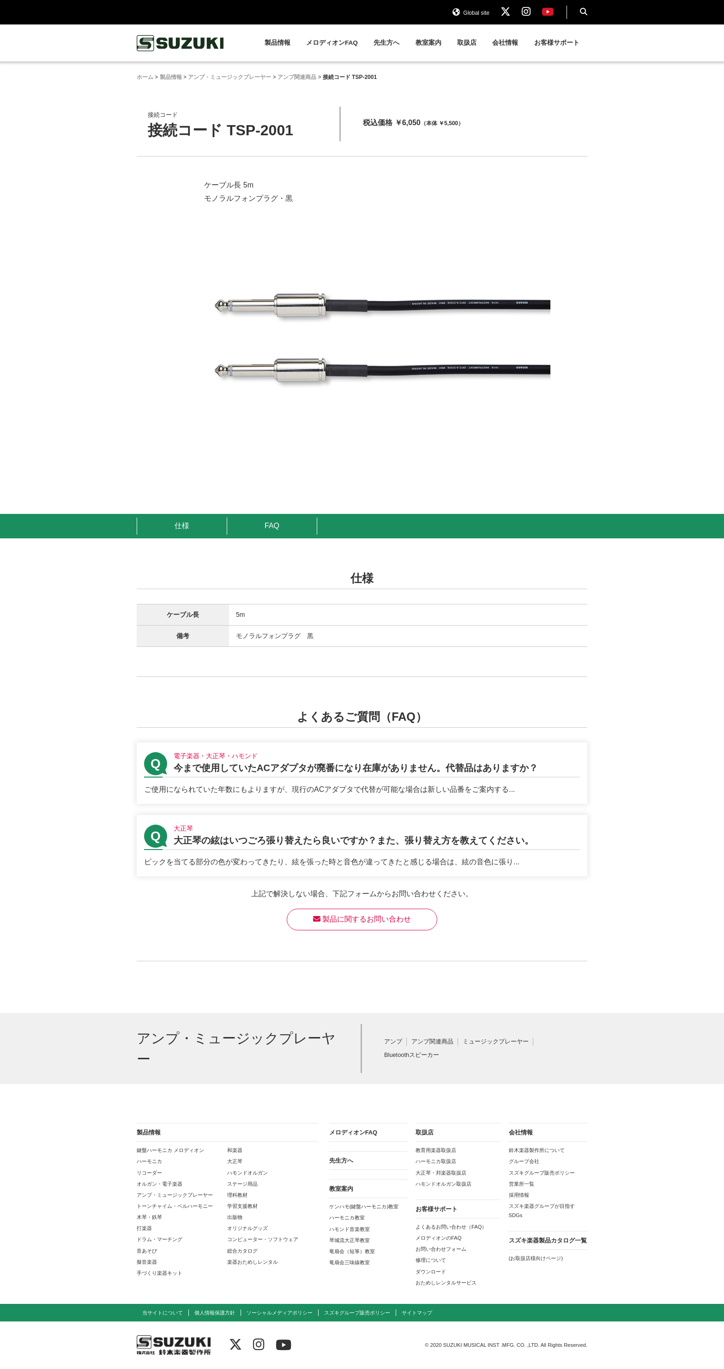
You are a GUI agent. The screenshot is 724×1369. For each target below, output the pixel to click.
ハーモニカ (149, 1161)
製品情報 (277, 42)
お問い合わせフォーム (441, 1249)
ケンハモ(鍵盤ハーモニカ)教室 (363, 1206)
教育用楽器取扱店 (436, 1150)
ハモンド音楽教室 (349, 1229)
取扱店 (467, 42)
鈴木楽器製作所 (180, 43)
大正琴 (234, 1161)
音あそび (147, 1251)
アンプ (393, 1042)
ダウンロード (431, 1271)
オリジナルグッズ (247, 1228)
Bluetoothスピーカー (411, 1055)
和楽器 (234, 1150)
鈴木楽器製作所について (537, 1150)
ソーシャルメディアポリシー (280, 1312)
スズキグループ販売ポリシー (542, 1173)
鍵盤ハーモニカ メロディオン (170, 1150)
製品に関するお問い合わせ (362, 919)
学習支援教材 (242, 1206)
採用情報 (519, 1195)
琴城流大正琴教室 (349, 1240)
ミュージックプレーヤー (496, 1042)
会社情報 (505, 42)
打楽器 (144, 1228)
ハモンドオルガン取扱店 (443, 1184)
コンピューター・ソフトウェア (262, 1239)
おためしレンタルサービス (446, 1282)
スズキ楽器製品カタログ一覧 (548, 1240)
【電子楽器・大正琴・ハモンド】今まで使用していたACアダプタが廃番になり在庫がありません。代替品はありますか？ (362, 773)
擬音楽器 (147, 1262)
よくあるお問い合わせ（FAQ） (451, 1227)
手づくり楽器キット (159, 1273)
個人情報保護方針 (214, 1312)
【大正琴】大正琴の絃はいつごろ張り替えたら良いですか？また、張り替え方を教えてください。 (362, 845)
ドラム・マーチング (159, 1239)
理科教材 (237, 1195)
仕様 (182, 526)
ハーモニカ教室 (347, 1217)
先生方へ (386, 42)
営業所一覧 (521, 1184)
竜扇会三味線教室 (349, 1262)
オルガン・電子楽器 (159, 1184)
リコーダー (149, 1173)
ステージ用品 (242, 1184)
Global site (470, 13)
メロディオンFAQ (332, 42)
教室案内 (428, 42)
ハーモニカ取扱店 (436, 1161)
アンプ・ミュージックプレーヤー (175, 1195)
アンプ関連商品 (432, 1042)
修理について (431, 1260)
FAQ (272, 526)
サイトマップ (417, 1312)
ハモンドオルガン (247, 1173)
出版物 (234, 1217)
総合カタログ (242, 1251)
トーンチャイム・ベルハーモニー (175, 1206)
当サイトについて (162, 1312)
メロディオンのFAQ (438, 1238)
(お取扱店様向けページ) (536, 1258)
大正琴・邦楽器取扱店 (441, 1173)
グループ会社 (524, 1161)
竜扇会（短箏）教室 (352, 1251)
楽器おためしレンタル (252, 1262)
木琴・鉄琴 (149, 1217)
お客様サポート (556, 42)
